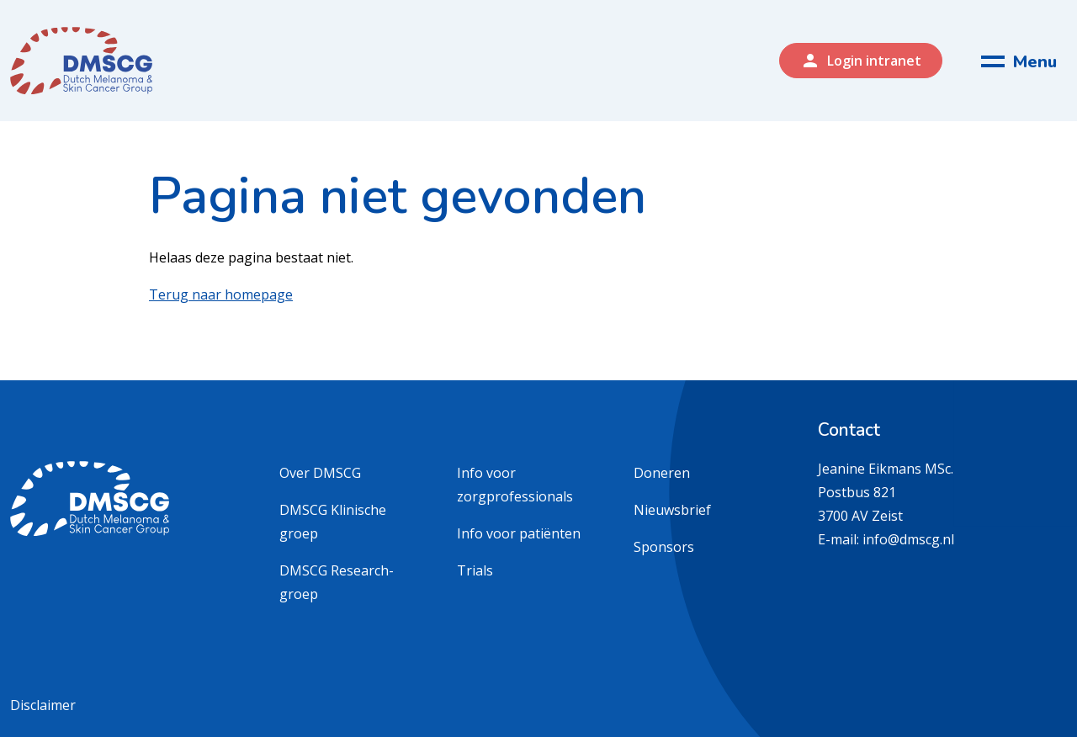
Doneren (662, 473)
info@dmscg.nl (908, 539)
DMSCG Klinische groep (332, 522)
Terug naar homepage (221, 294)
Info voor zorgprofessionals (515, 485)
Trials (475, 570)
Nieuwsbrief (672, 510)
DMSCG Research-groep (336, 582)
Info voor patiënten (519, 533)
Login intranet (860, 60)
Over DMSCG (320, 473)
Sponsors (664, 547)
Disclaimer (43, 705)
